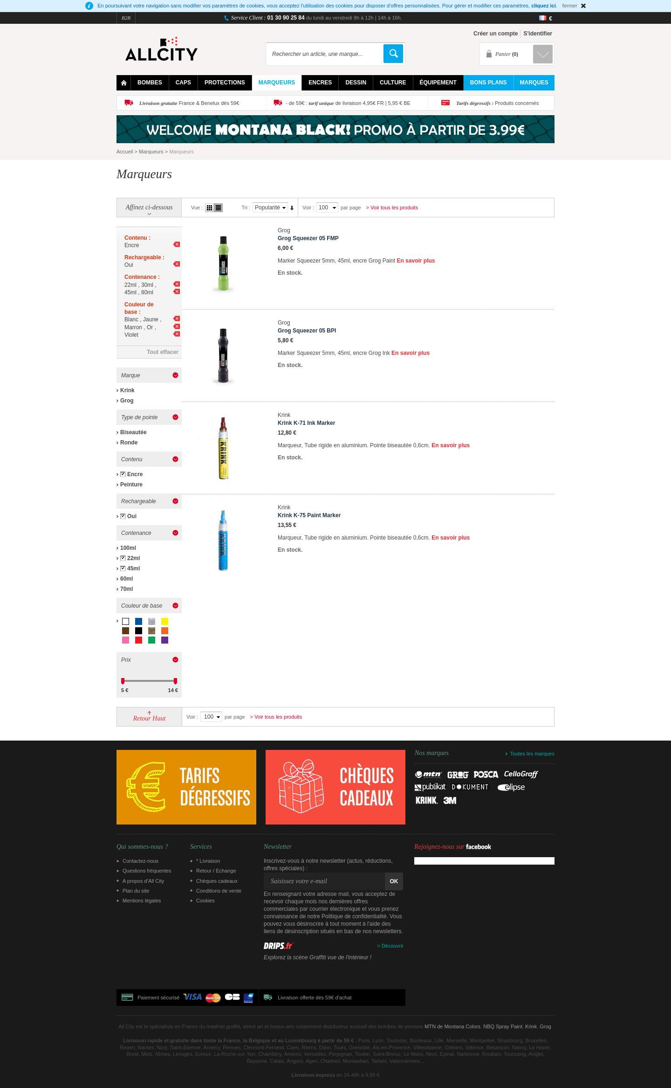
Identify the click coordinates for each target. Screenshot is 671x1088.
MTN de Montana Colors (452, 1026)
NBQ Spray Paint (502, 1026)
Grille (209, 207)
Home (123, 82)
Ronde (128, 442)
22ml (133, 558)
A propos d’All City (143, 881)
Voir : (308, 207)
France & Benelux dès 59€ (189, 103)
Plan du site (136, 891)
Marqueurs (151, 151)
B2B (126, 18)
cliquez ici (543, 5)
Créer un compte (495, 33)
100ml (128, 548)
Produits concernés (497, 103)
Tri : (245, 207)
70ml (126, 589)
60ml (126, 579)
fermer (569, 5)
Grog (127, 400)
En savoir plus (416, 260)
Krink (127, 390)
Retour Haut (149, 718)
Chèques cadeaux (217, 881)
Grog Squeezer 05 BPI (307, 330)
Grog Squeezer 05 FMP (308, 238)
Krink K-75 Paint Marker (309, 515)
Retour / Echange (216, 870)
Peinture (131, 484)
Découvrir (393, 946)
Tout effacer (162, 352)
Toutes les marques (532, 753)
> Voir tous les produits (392, 207)
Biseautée (133, 432)
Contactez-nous (140, 861)
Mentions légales (142, 900)
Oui (132, 516)
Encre (135, 474)
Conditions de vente (218, 891)
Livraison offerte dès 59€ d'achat (314, 997)
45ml (133, 568)
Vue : (197, 207)
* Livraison (208, 861)
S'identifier (537, 33)
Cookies (205, 900)
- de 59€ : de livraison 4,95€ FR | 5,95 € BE (348, 103)
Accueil (124, 151)
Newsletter (278, 847)
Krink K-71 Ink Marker (306, 423)
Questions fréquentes (147, 870)
